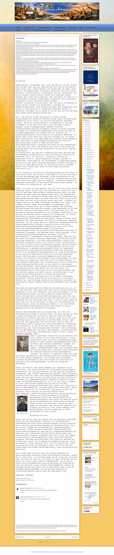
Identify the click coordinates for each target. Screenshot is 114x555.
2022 (86, 131)
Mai (87, 165)
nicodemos (70, 551)
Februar (88, 285)
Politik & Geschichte (91, 27)
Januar (88, 287)
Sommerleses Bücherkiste (88, 456)
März (87, 283)
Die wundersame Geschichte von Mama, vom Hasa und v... (90, 213)
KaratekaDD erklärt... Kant (90, 229)
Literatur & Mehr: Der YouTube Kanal (88, 410)
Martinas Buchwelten (90, 481)
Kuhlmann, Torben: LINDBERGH (90, 189)
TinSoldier (22, 480)
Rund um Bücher (72, 27)
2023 (86, 129)
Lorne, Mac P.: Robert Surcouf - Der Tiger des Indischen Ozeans (94, 310)
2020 (86, 135)
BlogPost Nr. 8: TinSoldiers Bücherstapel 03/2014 (90, 278)
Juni (87, 163)
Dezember (89, 150)
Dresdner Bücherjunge (25, 488)
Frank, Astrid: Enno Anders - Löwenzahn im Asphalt (93, 317)
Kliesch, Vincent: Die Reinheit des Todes (90, 267)
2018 (86, 139)
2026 (86, 122)
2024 (86, 126)
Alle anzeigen (95, 502)
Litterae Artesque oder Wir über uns (42, 30)
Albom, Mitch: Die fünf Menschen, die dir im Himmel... (89, 195)
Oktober (88, 154)
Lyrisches (18, 30)
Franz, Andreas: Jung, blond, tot (90, 262)
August (88, 159)
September (89, 156)
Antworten (22, 492)
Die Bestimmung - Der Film (90, 232)
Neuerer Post (19, 537)
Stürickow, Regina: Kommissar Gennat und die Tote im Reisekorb (90, 301)
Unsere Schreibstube (29, 480)
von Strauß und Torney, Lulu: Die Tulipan (90, 323)
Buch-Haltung (88, 474)
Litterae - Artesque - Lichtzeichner (88, 401)
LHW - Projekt (86, 407)
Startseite (18, 27)
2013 (86, 290)
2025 (86, 124)
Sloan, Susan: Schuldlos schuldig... (89, 246)
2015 (86, 146)
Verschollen (89, 235)
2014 (86, 148)
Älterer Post (75, 537)
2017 (86, 142)
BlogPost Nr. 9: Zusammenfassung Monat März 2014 (90, 272)
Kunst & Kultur (27, 30)
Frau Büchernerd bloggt (59, 27)
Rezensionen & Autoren (29, 27)
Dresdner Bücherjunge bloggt (44, 27)
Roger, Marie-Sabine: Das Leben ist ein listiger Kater (89, 220)
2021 (86, 133)
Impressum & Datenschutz (59, 30)
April (87, 167)
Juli (87, 161)
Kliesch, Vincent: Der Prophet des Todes (90, 251)
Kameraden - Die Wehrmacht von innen (25, 43)
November (89, 152)
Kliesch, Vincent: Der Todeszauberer (90, 256)
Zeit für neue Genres (90, 492)
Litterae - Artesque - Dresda (90, 405)
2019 (86, 137)
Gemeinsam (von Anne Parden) (89, 201)
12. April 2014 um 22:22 (36, 488)
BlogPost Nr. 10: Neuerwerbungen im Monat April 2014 (90, 171)
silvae (86, 467)
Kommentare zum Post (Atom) (50, 542)
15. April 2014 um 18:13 (39, 496)
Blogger (81, 551)
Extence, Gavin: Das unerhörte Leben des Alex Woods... (90, 177)
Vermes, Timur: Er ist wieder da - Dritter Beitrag (89, 207)
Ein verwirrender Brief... (90, 225)
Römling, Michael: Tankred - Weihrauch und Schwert (93, 329)
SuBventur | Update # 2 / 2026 (94, 495)
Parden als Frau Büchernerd (27, 496)
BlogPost (81, 27)
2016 (86, 144)
